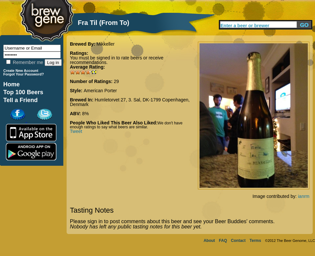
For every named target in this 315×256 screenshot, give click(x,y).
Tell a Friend (20, 100)
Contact (238, 240)
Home (11, 84)
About (209, 240)
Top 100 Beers (23, 92)
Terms (255, 240)
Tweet (76, 131)
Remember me (24, 62)
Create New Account (20, 71)
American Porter (100, 90)
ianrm (303, 196)
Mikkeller (105, 44)
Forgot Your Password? (23, 74)
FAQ (223, 240)
